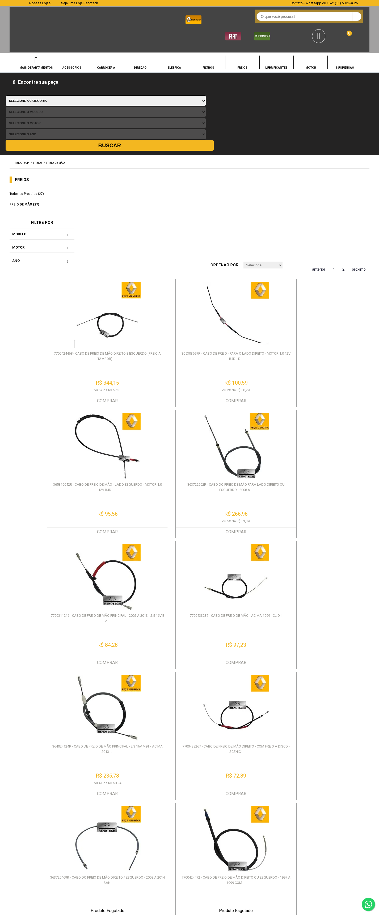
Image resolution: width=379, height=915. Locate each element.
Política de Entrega (46, 828)
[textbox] (153, 18)
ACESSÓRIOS (71, 47)
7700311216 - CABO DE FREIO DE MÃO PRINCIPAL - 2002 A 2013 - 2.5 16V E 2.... (124, 285)
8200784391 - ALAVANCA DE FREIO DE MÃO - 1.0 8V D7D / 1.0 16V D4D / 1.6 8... (194, 543)
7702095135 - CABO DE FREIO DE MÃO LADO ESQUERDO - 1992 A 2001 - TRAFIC (264, 670)
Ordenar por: (236, 80)
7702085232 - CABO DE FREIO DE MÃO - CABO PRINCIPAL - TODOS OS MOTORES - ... (334, 415)
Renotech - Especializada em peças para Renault (21, 18)
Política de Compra (46, 821)
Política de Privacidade (49, 815)
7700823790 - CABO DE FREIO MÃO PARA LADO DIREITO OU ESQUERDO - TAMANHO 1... (264, 543)
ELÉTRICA (174, 47)
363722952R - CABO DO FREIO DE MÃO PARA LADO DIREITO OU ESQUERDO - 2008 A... (334, 160)
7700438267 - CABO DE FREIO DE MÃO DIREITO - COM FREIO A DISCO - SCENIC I (334, 287)
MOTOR (310, 47)
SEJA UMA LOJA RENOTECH (207, 874)
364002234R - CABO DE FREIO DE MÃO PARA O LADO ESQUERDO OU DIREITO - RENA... (194, 670)
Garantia (117, 828)
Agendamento (202, 808)
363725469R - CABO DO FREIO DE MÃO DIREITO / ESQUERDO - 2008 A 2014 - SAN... (124, 415)
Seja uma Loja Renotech (79, 3)
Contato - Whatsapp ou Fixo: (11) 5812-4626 (324, 3)
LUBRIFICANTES (276, 47)
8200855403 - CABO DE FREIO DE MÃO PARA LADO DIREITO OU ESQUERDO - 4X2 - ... (264, 415)
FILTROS (208, 47)
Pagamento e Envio (127, 821)
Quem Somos (41, 808)
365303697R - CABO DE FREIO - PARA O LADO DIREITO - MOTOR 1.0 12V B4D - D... (194, 160)
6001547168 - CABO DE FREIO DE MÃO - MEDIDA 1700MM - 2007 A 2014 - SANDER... (334, 543)
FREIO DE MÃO (55, 79)
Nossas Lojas (39, 3)
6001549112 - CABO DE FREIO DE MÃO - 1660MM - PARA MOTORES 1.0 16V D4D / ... (334, 670)
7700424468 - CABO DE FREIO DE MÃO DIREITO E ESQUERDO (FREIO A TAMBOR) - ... (123, 160)
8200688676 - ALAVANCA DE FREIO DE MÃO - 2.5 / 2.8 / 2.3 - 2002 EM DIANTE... (124, 540)
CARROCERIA (106, 47)
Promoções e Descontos (212, 821)
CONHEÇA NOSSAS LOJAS (151, 874)
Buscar (348, 62)
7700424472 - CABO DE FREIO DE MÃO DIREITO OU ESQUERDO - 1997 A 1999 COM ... (194, 415)
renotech (22, 79)
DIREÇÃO (140, 47)
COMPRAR (124, 202)
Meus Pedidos (202, 815)
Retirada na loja (203, 828)
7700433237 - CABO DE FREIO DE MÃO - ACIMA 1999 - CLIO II (194, 285)
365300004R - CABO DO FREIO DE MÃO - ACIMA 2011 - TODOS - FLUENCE (124, 668)
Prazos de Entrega (126, 808)
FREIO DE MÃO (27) (24, 121)
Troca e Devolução (126, 815)
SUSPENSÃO (345, 47)
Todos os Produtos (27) (27, 110)
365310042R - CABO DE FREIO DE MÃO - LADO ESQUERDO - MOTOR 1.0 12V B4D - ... (264, 160)
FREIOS (242, 47)
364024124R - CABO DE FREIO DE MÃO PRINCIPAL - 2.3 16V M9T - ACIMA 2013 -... (264, 287)
